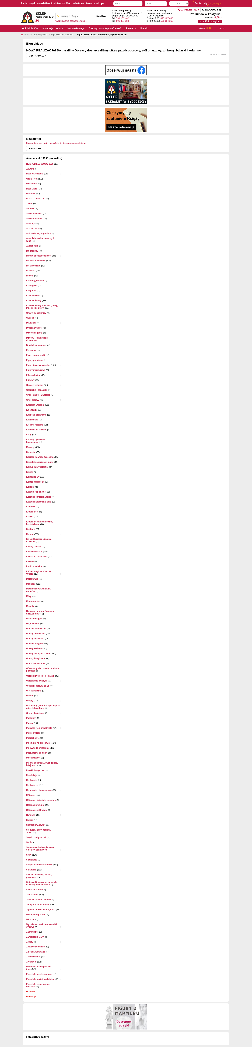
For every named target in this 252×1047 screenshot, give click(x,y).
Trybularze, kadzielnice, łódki (40, 909)
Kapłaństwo (32, 420)
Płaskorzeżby (33, 758)
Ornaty (29, 701)
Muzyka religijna (34, 618)
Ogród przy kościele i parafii (40, 676)
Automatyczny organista (38, 233)
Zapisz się (35, 148)
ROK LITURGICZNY (36, 198)
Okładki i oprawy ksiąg (37, 686)
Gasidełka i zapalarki (36, 390)
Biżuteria (30, 270)
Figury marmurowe (35, 370)
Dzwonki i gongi (34, 333)
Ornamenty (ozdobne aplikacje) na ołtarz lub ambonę (43, 706)
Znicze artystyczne (35, 952)
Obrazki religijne (34, 643)
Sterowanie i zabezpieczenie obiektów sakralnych (40, 848)
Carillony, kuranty (35, 280)
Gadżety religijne (34, 385)
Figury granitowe (34, 360)
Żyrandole (31, 962)
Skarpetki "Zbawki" (35, 825)
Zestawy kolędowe (35, 947)
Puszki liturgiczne (35, 770)
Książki (29, 534)
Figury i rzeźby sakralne (38, 365)
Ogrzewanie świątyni (36, 681)
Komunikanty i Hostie (37, 467)
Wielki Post (31, 179)
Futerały (30, 380)
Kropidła (30, 506)
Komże (29, 472)
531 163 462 (122, 18)
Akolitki (30, 208)
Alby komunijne (34, 218)
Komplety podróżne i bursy (39, 462)
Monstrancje (32, 601)
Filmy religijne (33, 375)
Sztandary (31, 870)
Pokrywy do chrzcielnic (38, 748)
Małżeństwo (32, 579)
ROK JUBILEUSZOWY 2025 (39, 164)
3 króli (29, 203)
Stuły (28, 855)
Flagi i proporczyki (35, 355)
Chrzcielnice (32, 295)
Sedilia (29, 820)
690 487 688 (122, 21)
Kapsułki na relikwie (36, 429)
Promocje (31, 996)
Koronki (30, 487)
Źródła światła (33, 956)
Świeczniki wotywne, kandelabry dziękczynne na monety (42, 883)
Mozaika (30, 606)
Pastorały (31, 718)
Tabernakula (32, 894)
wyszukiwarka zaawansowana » (71, 21)
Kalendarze (31, 410)
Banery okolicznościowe (38, 256)
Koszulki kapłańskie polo (38, 502)
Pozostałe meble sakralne (39, 974)
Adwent (30, 169)
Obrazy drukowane (35, 633)
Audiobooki (32, 246)
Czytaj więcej (215, 3)
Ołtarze (29, 695)
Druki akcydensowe (36, 345)
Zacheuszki (32, 932)
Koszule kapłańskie (36, 492)
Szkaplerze (31, 860)
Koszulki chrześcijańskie (38, 497)
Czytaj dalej (37, 55)
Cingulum (31, 290)
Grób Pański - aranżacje (38, 395)
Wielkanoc (31, 183)
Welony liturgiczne (35, 914)
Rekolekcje (31, 775)
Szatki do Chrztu (34, 889)
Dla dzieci (31, 323)
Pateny (29, 723)
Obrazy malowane (35, 638)
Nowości (30, 991)
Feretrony (31, 350)
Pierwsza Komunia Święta (39, 728)
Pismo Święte (33, 733)
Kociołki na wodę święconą (39, 457)
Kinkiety (30, 447)
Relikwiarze (32, 785)
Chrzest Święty (33, 300)
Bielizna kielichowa (35, 260)
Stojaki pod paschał (36, 837)
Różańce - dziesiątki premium (41, 800)
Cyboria (30, 318)
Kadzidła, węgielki (35, 405)
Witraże (30, 919)
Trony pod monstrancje (38, 904)
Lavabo (30, 561)
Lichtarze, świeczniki (36, 556)
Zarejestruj (188, 9)
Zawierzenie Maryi (35, 937)
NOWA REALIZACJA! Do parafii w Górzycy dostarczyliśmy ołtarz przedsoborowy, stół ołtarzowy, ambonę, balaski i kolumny (113, 50)
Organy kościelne (35, 713)
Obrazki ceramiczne (36, 628)
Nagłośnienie (32, 623)
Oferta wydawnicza (35, 663)
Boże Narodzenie (34, 174)
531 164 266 (166, 21)
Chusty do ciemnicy (36, 313)
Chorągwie (31, 285)
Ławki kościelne (34, 566)
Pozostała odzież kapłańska (40, 979)
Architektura (32, 228)
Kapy (28, 434)
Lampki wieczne (34, 551)
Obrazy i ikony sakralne (38, 653)
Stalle (29, 842)
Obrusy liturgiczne (35, 658)
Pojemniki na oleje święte (39, 743)
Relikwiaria (31, 780)
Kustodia (30, 529)
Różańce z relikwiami (36, 810)
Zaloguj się (211, 9)
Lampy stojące (33, 546)
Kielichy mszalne (34, 425)
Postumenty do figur (36, 753)
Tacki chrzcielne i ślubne (38, 899)
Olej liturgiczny (33, 691)
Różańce (30, 795)
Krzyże (29, 516)
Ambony (30, 223)
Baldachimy (32, 251)
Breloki (29, 276)
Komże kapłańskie (35, 482)
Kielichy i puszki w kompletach (35, 440)
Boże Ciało (31, 189)
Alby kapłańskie (34, 213)
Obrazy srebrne (34, 648)
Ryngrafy (30, 815)
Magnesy (30, 584)
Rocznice (31, 193)
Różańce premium (35, 805)
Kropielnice (32, 512)
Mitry (28, 596)
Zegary (29, 942)
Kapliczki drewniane (36, 415)
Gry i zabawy (32, 400)
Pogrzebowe (32, 738)
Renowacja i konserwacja (39, 790)
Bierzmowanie (33, 266)
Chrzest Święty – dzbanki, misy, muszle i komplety (42, 306)
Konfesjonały (32, 477)
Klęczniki (30, 452)
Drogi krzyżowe (34, 328)
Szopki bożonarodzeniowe (39, 864)
